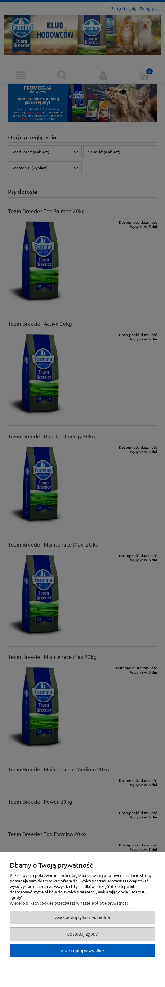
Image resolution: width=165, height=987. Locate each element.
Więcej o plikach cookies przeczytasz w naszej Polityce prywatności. (70, 902)
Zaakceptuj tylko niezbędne (82, 917)
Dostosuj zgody (82, 934)
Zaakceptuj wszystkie (82, 950)
